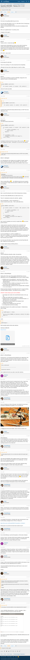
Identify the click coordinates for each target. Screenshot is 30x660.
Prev (4, 12)
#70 (28, 517)
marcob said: (3, 579)
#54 (28, 74)
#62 (28, 353)
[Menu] (1, 1)
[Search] (28, 1)
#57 (28, 149)
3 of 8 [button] (9, 12)
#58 (28, 170)
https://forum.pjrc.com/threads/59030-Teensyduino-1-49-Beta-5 (13, 523)
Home (16, 656)
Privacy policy (9, 656)
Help (13, 656)
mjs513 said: (3, 98)
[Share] (27, 19)
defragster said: (4, 151)
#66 (28, 450)
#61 (28, 271)
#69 (28, 505)
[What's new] (26, 1)
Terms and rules (3, 656)
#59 (28, 191)
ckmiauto (3, 7)
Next (12, 12)
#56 (28, 118)
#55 (28, 96)
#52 (28, 39)
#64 (28, 402)
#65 (28, 435)
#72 (28, 547)
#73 (28, 560)
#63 (28, 379)
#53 (28, 60)
